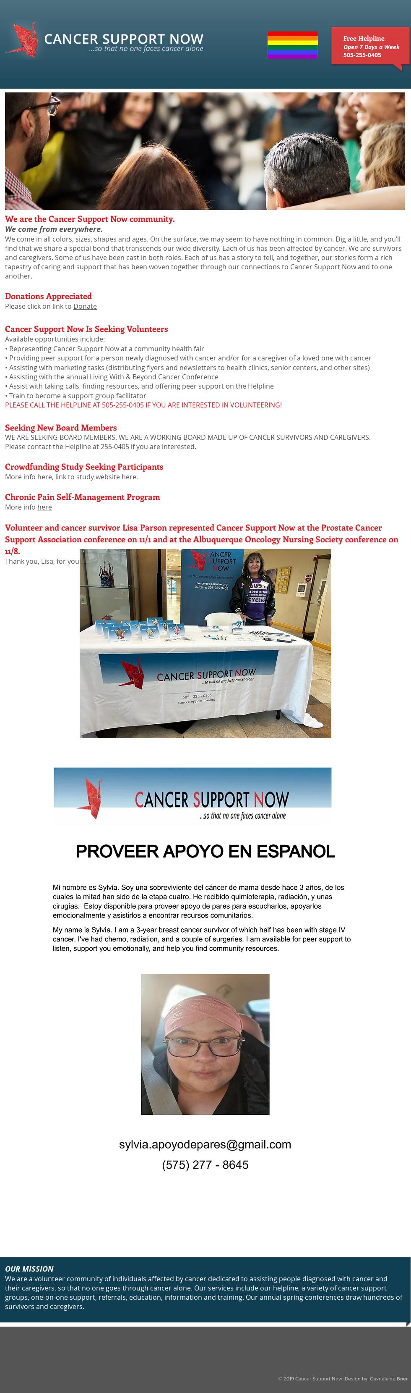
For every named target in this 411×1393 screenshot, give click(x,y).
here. (130, 476)
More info (21, 507)
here (44, 476)
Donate (85, 306)
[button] (205, 151)
